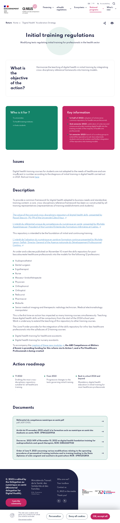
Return (9, 23)
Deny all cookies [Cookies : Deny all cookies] (77, 516)
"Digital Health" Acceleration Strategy (39, 23)
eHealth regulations (62, 9)
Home (15, 23)
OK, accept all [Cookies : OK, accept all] (100, 516)
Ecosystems (79, 7)
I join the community (16, 502)
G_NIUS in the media (66, 491)
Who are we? (63, 479)
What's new (110, 9)
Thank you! (62, 495)
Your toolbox (63, 483)
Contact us (61, 487)
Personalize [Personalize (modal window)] (55, 516)
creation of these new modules (48, 345)
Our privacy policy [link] (25, 519)
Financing (47, 7)
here (37, 177)
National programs (97, 9)
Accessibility (105, 3)
